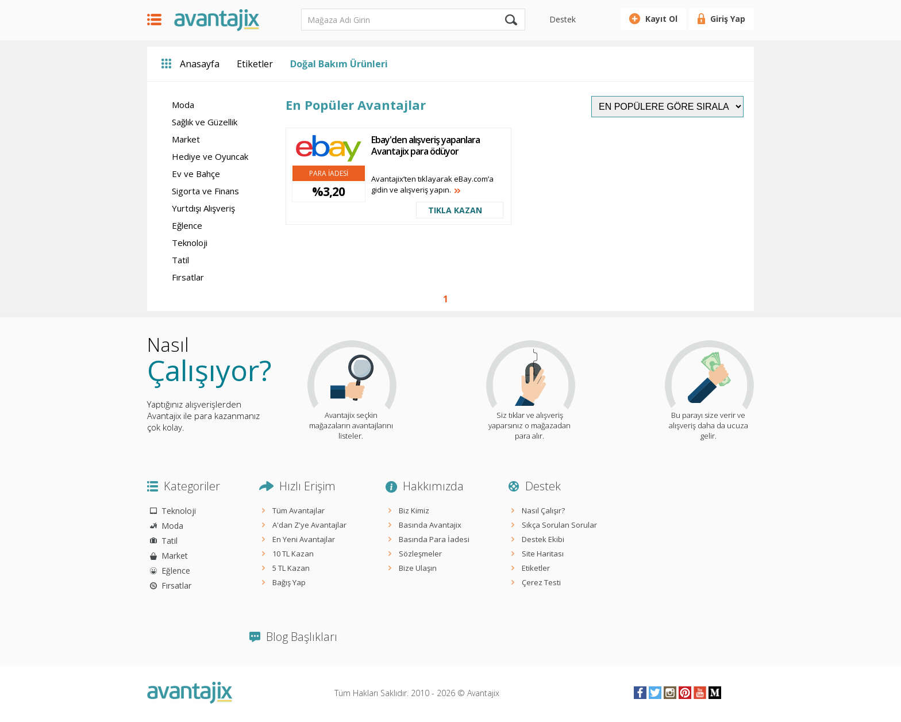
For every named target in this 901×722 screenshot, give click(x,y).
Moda (183, 104)
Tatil (180, 260)
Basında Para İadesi (434, 539)
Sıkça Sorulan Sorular (559, 525)
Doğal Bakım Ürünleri (339, 63)
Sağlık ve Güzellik (204, 122)
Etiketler (255, 63)
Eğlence (187, 225)
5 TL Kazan (291, 568)
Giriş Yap (727, 18)
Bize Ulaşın (418, 568)
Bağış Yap (289, 582)
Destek (562, 19)
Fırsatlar (188, 277)
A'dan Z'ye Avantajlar (309, 525)
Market (186, 139)
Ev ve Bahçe (196, 173)
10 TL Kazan (293, 553)
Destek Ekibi (543, 539)
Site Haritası (543, 553)
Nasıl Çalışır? (543, 510)
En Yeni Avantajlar (303, 539)
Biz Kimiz (414, 510)
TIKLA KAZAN (455, 210)
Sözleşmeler (420, 553)
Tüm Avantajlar (298, 510)
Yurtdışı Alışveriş (203, 208)
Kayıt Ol (661, 18)
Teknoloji (189, 242)
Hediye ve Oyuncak (210, 156)
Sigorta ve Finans (205, 191)
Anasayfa (200, 63)
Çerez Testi (541, 582)
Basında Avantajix (430, 525)
